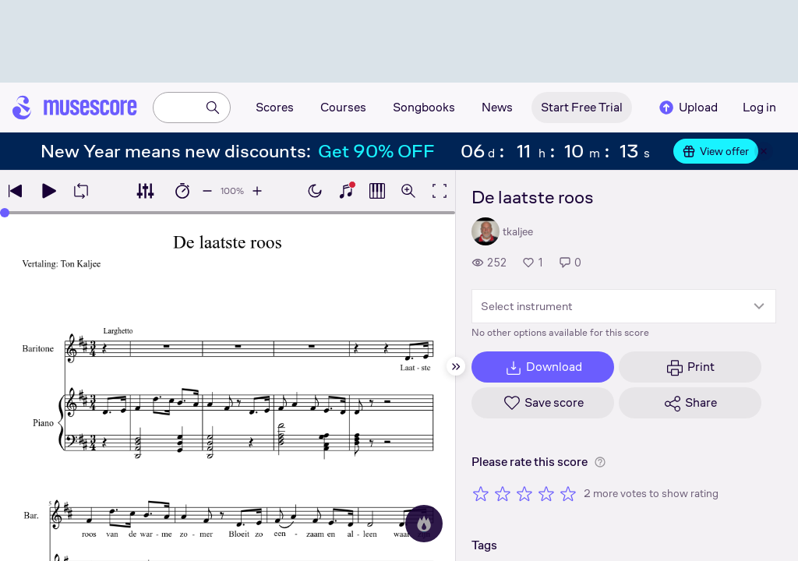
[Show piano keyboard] (346, 190)
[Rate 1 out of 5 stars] (480, 493)
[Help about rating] (600, 462)
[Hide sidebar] (456, 366)
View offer (716, 151)
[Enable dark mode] (314, 190)
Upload (687, 107)
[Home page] (74, 107)
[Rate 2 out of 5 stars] (502, 493)
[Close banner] (763, 151)
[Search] (213, 107)
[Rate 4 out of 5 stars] (546, 493)
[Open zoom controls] (408, 190)
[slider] (4, 212)
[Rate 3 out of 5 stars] (524, 493)
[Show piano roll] (377, 190)
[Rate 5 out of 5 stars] (568, 493)
